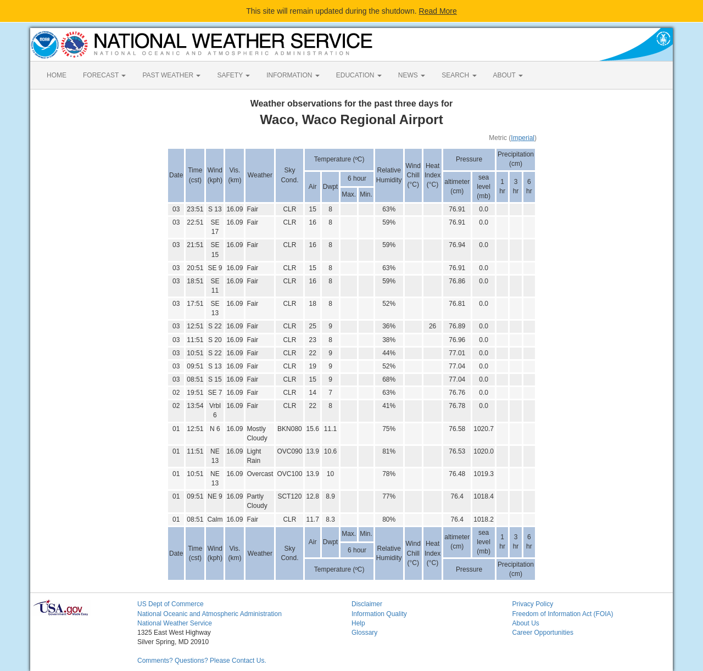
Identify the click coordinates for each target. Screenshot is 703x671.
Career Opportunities (542, 632)
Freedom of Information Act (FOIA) (562, 614)
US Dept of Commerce (170, 604)
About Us (525, 623)
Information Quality (379, 614)
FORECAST (104, 75)
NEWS (411, 75)
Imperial (522, 138)
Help (358, 623)
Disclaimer (367, 604)
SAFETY (233, 75)
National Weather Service (174, 623)
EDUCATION (359, 75)
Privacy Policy (533, 604)
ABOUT (508, 75)
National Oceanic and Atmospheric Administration (209, 614)
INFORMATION (292, 75)
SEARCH (459, 75)
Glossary (364, 632)
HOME (56, 75)
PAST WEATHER (171, 75)
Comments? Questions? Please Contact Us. (201, 660)
